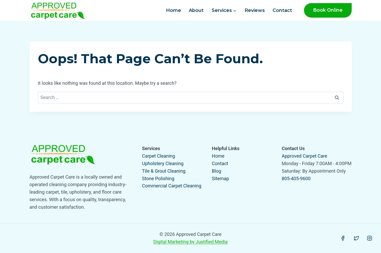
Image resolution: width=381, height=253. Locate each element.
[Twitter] (356, 238)
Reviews (255, 10)
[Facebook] (343, 238)
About (196, 10)
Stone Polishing (158, 178)
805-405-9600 (296, 178)
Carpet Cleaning (158, 156)
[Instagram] (369, 238)
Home (173, 10)
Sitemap (220, 178)
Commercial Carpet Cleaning (172, 185)
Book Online (328, 10)
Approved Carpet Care (304, 156)
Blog (216, 171)
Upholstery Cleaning (163, 163)
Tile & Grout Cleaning (164, 171)
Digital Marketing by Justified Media (190, 241)
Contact (282, 10)
